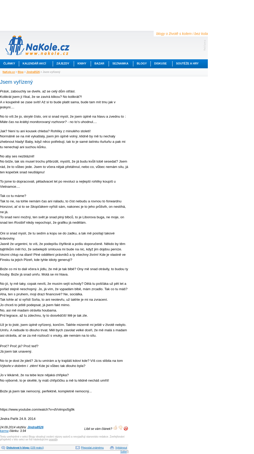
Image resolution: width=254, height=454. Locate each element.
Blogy (142, 63)
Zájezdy (62, 63)
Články (9, 63)
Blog (20, 72)
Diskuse (160, 63)
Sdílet (123, 451)
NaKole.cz (9, 72)
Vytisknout (121, 447)
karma (4, 431)
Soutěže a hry (187, 63)
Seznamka (120, 63)
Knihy (81, 63)
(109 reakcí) (25, 447)
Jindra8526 (33, 72)
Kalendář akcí (34, 63)
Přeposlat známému (92, 447)
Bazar (99, 63)
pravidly (53, 439)
